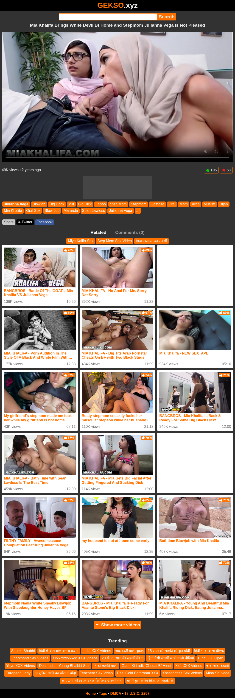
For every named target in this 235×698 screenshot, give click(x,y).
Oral (171, 204)
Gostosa (157, 204)
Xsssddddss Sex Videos (182, 673)
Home (91, 693)
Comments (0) (130, 232)
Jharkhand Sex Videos (30, 658)
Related (98, 232)
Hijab (223, 204)
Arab (196, 204)
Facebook (44, 222)
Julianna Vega (16, 204)
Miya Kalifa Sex (80, 241)
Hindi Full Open (210, 658)
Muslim (209, 204)
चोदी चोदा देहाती (217, 666)
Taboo (101, 204)
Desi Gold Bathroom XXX (137, 673)
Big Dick (85, 204)
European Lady (18, 673)
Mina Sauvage (217, 673)
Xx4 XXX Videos (188, 666)
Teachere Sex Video (96, 673)
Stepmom (138, 204)
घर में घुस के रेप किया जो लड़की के (150, 681)
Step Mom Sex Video (114, 241)
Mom (183, 204)
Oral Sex (33, 211)
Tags (103, 693)
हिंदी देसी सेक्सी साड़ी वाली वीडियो (171, 658)
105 (211, 170)
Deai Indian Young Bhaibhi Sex (64, 666)
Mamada (71, 211)
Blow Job (52, 211)
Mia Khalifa (13, 211)
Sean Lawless (93, 211)
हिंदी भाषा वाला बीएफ (209, 651)
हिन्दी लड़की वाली (106, 666)
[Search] (108, 16)
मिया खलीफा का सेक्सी (151, 241)
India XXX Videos (96, 651)
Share (9, 222)
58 (226, 170)
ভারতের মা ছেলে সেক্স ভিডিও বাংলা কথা (92, 681)
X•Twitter (25, 222)
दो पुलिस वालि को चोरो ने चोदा (55, 673)
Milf (71, 204)
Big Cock (57, 204)
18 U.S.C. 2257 (136, 693)
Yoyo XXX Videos (20, 666)
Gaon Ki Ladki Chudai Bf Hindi (146, 666)
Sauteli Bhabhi (23, 651)
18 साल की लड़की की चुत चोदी (169, 651)
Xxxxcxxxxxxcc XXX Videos (75, 658)
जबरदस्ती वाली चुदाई (129, 651)
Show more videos (117, 624)
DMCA (115, 693)
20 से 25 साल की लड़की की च (122, 658)
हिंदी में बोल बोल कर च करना (58, 651)
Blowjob (39, 204)
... (137, 211)
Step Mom (118, 204)
